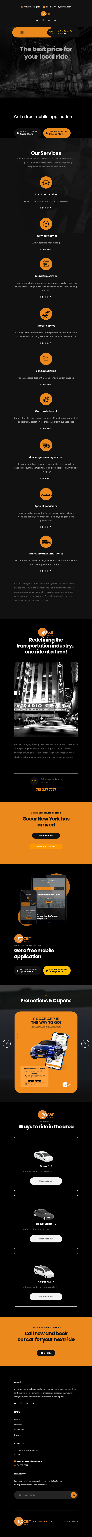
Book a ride (19, 1430)
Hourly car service (46, 236)
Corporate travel (46, 411)
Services (18, 1424)
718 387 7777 (46, 790)
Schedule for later (46, 846)
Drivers (17, 1435)
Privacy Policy (71, 1521)
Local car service (46, 194)
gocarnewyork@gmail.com (57, 7)
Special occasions (46, 506)
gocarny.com (45, 1521)
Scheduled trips (46, 371)
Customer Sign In (30, 7)
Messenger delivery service (46, 457)
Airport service (46, 325)
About (17, 1419)
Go (73, 1495)
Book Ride (46, 1352)
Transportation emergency (46, 553)
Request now (46, 835)
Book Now (46, 208)
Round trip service (46, 276)
